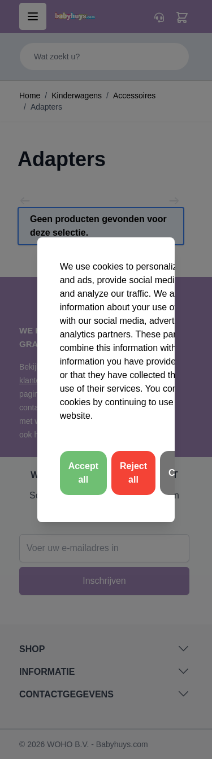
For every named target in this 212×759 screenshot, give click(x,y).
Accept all (83, 472)
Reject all (133, 472)
